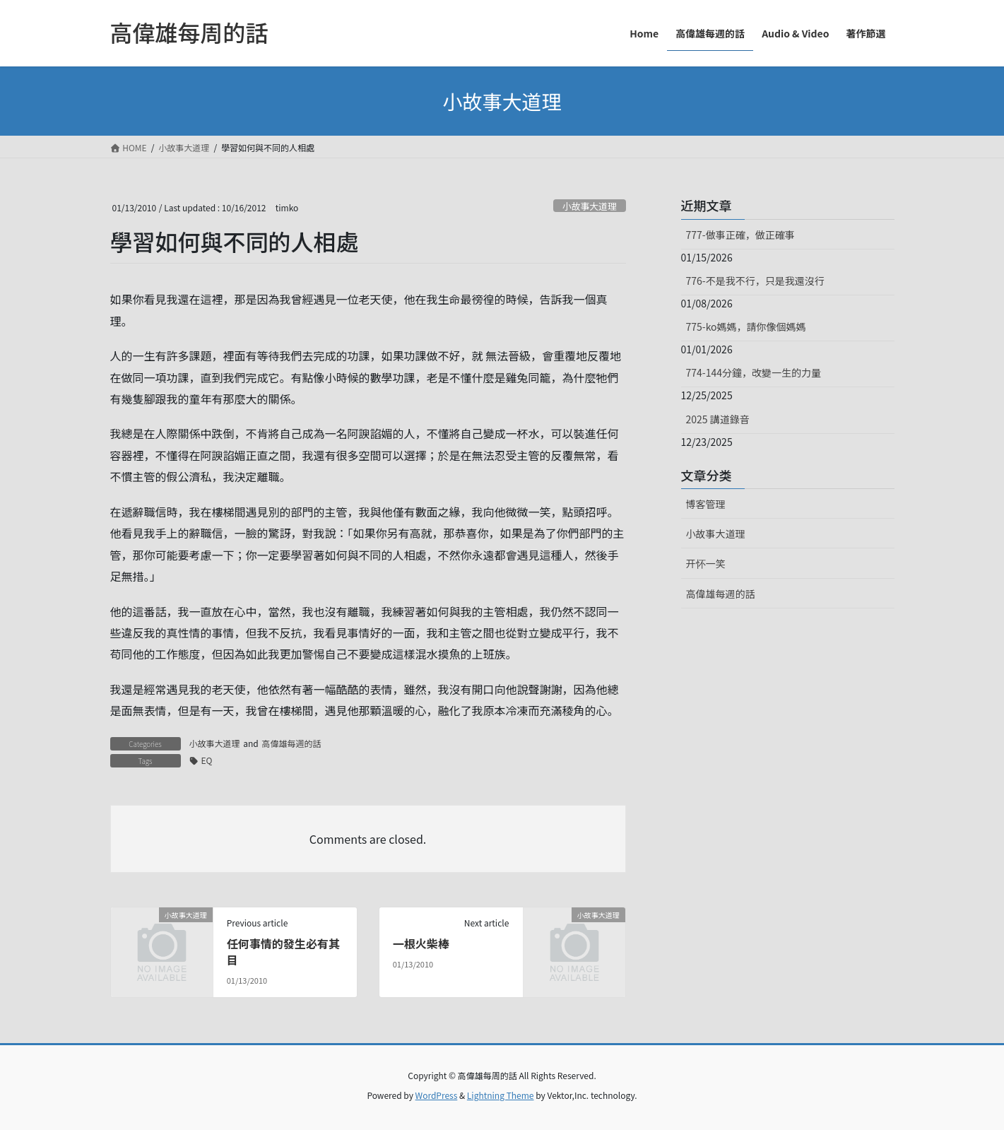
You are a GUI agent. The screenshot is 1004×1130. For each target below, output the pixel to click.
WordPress (436, 1095)
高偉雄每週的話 (291, 743)
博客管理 (706, 504)
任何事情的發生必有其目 (283, 951)
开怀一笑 (706, 563)
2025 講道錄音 (718, 419)
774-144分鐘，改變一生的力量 (753, 372)
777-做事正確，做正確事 (740, 235)
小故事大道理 (589, 206)
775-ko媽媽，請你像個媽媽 (746, 326)
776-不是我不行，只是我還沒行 (755, 280)
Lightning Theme (500, 1095)
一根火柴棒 (421, 943)
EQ (207, 760)
